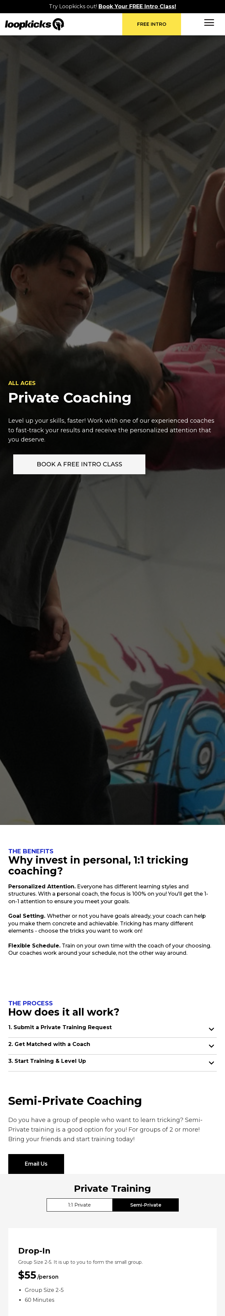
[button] (209, 22)
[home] (63, 24)
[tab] (80, 1205)
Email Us (36, 1164)
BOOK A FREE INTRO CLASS (79, 464)
